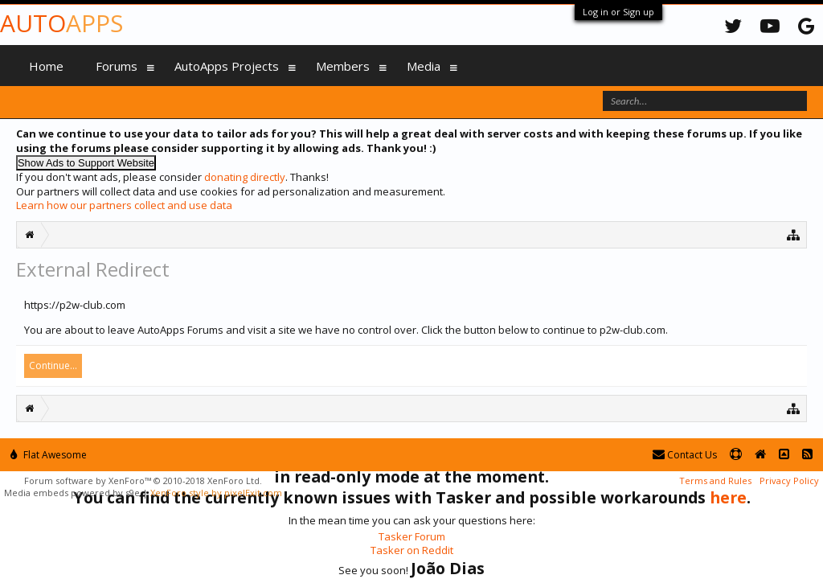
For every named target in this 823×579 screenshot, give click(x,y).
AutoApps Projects (226, 66)
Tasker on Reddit (412, 550)
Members (343, 66)
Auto (61, 22)
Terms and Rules (715, 480)
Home (46, 66)
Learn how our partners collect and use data (124, 205)
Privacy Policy (789, 480)
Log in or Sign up (618, 12)
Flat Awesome (48, 455)
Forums (116, 66)
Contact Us (685, 455)
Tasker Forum (412, 536)
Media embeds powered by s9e (72, 493)
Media (423, 66)
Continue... (53, 365)
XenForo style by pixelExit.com (216, 493)
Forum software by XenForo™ (143, 480)
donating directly (244, 177)
